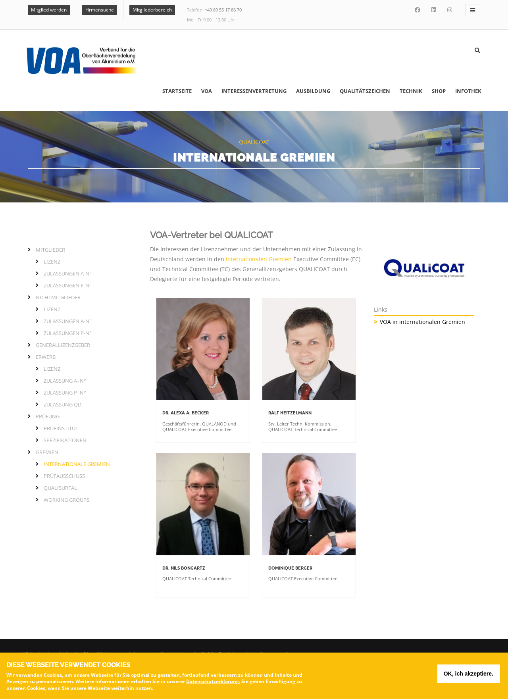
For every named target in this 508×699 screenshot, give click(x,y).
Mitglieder (50, 249)
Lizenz (52, 261)
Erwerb (46, 356)
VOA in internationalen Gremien (422, 321)
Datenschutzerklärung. (213, 682)
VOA (206, 90)
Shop (439, 90)
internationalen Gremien (259, 259)
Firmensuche (99, 9)
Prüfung (48, 416)
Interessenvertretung (254, 90)
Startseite (177, 90)
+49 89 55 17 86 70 (223, 10)
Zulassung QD (62, 404)
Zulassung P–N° (65, 392)
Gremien (47, 452)
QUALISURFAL (60, 487)
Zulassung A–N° (65, 380)
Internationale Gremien (77, 464)
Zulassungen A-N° (68, 273)
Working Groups (66, 499)
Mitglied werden (49, 9)
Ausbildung (313, 90)
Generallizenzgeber (63, 345)
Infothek (468, 90)
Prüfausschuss (64, 475)
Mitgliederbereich (152, 9)
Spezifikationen (65, 440)
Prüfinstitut (61, 428)
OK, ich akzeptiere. (468, 675)
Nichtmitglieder (58, 297)
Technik (411, 90)
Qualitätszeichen (365, 90)
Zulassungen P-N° (68, 285)
